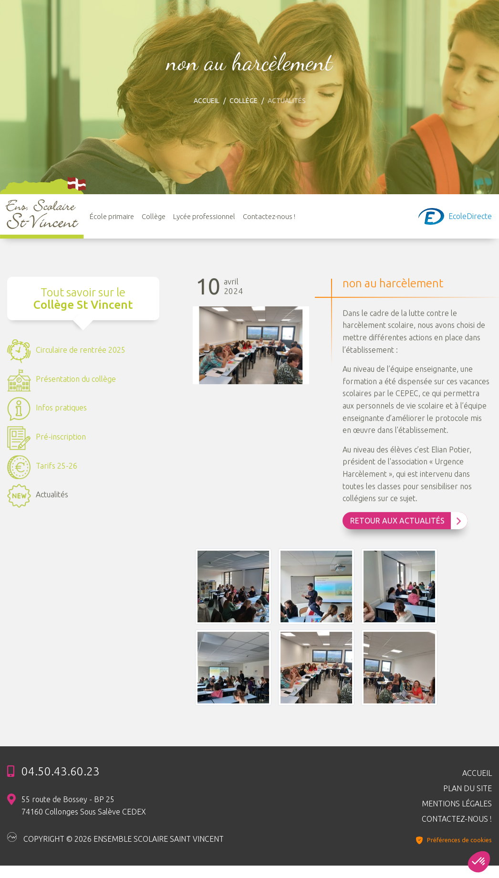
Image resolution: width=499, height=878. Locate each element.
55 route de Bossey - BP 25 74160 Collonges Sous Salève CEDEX (83, 805)
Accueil (206, 101)
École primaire (112, 216)
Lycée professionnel (204, 216)
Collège (243, 101)
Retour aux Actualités (406, 522)
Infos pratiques (47, 410)
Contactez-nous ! (269, 216)
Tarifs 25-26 (42, 468)
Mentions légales (457, 803)
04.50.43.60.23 (60, 771)
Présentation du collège (61, 381)
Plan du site (467, 788)
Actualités (37, 497)
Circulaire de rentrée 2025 (66, 352)
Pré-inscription (46, 439)
